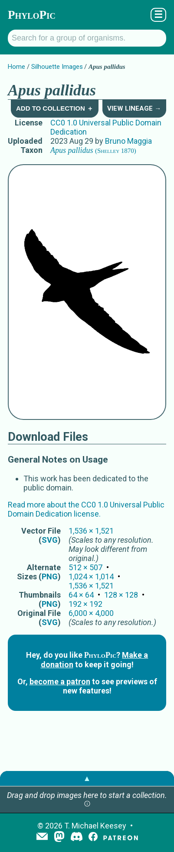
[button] (87, 804)
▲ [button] (87, 778)
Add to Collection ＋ (54, 108)
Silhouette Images (57, 67)
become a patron (60, 681)
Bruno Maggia (128, 140)
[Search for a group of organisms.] (87, 38)
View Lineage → (134, 108)
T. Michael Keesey (95, 825)
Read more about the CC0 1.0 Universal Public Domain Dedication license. (86, 509)
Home (16, 67)
